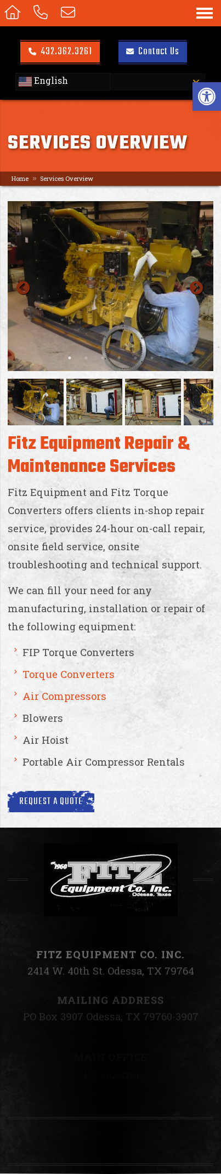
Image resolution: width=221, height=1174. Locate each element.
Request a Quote (51, 801)
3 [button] (102, 357)
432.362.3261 (60, 51)
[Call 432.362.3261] (42, 13)
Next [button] (194, 286)
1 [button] (69, 357)
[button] (206, 96)
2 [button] (86, 357)
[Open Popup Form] (69, 13)
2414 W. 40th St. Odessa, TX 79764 (110, 981)
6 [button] (151, 357)
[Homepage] (14, 13)
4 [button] (119, 357)
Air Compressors (64, 696)
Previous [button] (20, 286)
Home (20, 178)
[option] (110, 286)
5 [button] (135, 357)
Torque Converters (68, 674)
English (43, 81)
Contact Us (152, 51)
